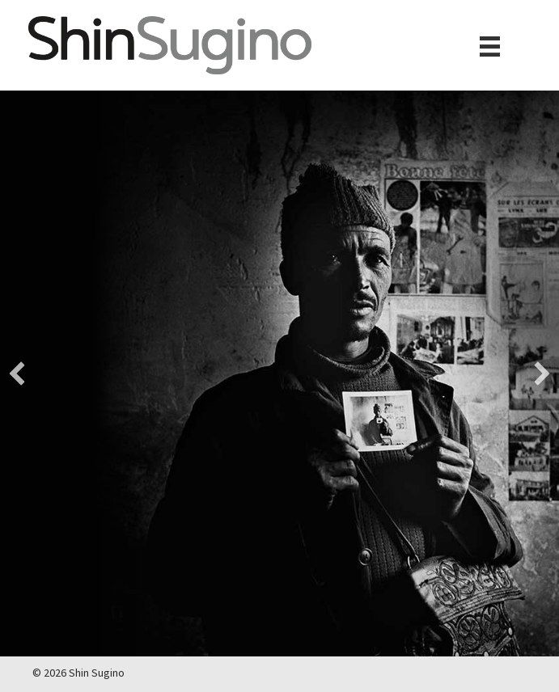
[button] (17, 373)
